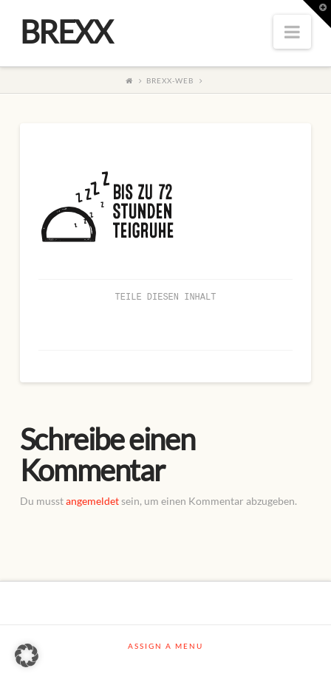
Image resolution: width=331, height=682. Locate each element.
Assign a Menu (165, 645)
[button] (26, 655)
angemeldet (92, 501)
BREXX (66, 31)
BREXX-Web (170, 80)
